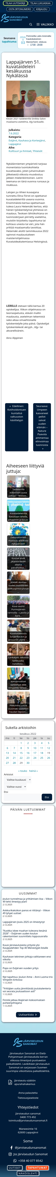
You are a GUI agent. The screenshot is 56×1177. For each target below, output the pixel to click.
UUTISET (15, 1167)
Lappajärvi (15, 144)
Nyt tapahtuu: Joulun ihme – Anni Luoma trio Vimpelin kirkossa (28, 978)
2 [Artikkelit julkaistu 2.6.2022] (28, 743)
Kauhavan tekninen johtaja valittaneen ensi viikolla (27, 958)
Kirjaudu (41, 9)
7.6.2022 (14, 133)
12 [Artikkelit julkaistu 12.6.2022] (48, 748)
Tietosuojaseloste (28, 1097)
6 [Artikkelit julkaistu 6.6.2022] (7, 748)
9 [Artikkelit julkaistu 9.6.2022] (28, 748)
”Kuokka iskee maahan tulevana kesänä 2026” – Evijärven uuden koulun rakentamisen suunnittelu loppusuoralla (26, 933)
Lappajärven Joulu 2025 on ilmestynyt (24, 922)
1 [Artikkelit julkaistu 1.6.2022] (21, 743)
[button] (30, 24)
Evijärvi (13, 140)
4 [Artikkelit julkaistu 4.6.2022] (42, 743)
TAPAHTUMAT (37, 1167)
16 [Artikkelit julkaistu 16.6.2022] (28, 753)
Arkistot (8, 774)
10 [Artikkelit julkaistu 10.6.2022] (34, 748)
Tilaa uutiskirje (15, 3)
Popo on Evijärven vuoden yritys (21, 968)
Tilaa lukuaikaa (40, 3)
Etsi (6, 792)
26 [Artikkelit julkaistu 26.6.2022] (48, 757)
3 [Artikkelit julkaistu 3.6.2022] (35, 743)
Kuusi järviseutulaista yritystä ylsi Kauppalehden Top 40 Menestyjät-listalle (26, 946)
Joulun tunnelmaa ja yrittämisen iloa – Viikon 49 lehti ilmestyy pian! (27, 900)
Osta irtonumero (20, 9)
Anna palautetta (28, 1092)
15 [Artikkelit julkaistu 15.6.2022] (21, 753)
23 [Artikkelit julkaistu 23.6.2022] (28, 757)
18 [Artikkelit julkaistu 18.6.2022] (41, 753)
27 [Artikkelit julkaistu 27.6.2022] (7, 763)
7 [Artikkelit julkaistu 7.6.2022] (14, 748)
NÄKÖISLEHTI (28, 1173)
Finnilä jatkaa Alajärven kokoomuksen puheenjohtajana (24, 1001)
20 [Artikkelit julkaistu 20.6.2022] (7, 757)
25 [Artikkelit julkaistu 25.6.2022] (41, 757)
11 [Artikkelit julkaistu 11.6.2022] (41, 748)
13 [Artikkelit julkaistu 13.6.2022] (7, 753)
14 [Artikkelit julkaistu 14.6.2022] (14, 753)
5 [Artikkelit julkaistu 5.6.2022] (48, 743)
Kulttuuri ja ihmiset (20, 151)
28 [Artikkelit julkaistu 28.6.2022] (14, 763)
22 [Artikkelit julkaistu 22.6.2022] (21, 757)
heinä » (33, 771)
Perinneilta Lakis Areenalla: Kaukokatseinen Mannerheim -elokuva (39, 39)
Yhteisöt (37, 151)
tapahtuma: (9, 41)
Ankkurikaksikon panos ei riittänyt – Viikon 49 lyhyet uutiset (26, 912)
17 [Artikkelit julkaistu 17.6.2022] (34, 753)
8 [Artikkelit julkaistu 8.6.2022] (21, 748)
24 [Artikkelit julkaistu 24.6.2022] (34, 757)
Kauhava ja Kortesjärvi (31, 140)
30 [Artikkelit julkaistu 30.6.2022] (28, 763)
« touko (22, 771)
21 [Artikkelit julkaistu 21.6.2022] (14, 757)
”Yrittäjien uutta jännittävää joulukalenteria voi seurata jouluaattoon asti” (27, 990)
